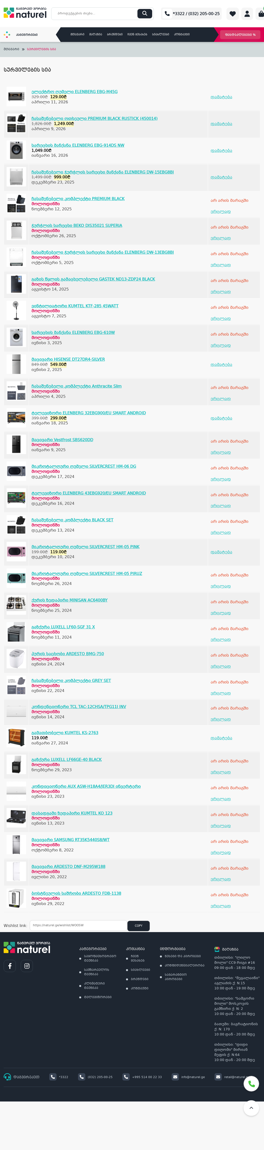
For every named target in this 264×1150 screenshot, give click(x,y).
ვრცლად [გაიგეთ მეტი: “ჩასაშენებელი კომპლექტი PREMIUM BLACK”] (221, 212)
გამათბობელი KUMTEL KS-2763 (64, 733)
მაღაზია (95, 35)
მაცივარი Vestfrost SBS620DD (62, 440)
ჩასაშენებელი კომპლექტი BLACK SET (72, 520)
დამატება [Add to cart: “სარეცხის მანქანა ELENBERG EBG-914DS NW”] (221, 151)
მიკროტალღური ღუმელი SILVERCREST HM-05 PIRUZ (86, 574)
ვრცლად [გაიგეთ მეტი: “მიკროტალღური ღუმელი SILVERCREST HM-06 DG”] (221, 479)
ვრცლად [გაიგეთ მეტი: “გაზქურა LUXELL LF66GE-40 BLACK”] (221, 772)
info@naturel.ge (188, 1077)
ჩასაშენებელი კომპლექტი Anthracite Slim (76, 386)
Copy (138, 926)
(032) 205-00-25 (95, 1077)
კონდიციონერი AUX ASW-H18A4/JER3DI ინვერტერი (86, 787)
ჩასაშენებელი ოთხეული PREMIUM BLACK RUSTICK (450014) (94, 119)
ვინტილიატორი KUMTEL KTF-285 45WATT (74, 306)
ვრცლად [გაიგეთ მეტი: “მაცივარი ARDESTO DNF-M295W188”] (221, 879)
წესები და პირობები (183, 956)
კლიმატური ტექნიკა (94, 986)
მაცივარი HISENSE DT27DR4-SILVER (68, 360)
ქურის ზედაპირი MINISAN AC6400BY (69, 600)
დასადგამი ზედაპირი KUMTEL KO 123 (71, 813)
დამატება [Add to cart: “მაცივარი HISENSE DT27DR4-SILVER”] (221, 365)
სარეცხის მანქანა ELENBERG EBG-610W (73, 333)
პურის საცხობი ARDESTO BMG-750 (67, 654)
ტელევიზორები (98, 997)
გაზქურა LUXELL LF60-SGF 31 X (63, 627)
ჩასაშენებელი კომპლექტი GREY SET (71, 681)
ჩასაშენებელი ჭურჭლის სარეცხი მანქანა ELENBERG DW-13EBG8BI (102, 253)
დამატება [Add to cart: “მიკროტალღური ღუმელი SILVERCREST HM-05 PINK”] (221, 552)
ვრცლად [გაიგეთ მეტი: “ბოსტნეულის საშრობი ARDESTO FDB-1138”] (221, 906)
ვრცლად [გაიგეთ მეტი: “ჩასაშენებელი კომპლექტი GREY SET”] (221, 693)
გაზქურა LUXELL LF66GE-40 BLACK (66, 760)
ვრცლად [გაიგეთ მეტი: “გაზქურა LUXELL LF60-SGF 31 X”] (221, 640)
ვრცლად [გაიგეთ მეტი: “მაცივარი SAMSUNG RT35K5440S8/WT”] (221, 853)
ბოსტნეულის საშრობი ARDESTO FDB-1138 (76, 894)
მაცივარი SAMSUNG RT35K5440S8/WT (70, 840)
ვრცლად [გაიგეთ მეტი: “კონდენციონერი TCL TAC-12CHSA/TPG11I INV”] (221, 719)
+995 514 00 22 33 (142, 1077)
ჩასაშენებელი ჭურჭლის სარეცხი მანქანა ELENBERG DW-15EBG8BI (102, 172)
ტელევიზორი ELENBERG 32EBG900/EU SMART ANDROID (88, 413)
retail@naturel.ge (232, 1077)
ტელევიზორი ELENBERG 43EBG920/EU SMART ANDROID (88, 493)
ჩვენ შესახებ (137, 35)
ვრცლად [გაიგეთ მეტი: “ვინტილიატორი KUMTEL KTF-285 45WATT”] (221, 319)
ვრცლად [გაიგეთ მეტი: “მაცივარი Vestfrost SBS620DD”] (221, 452)
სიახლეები (160, 35)
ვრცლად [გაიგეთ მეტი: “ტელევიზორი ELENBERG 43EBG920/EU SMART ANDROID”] (221, 506)
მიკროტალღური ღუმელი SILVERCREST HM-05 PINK (85, 547)
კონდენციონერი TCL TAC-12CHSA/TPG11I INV (78, 707)
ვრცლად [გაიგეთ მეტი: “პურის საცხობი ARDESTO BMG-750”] (221, 666)
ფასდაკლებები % (240, 35)
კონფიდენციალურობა (185, 966)
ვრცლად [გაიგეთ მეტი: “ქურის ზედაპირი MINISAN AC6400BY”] (221, 613)
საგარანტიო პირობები (176, 977)
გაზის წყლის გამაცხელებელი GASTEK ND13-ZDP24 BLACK (93, 279)
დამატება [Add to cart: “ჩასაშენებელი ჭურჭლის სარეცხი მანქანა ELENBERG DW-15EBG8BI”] (221, 177)
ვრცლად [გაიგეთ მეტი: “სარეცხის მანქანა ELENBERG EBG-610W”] (221, 345)
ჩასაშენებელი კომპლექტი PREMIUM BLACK (78, 199)
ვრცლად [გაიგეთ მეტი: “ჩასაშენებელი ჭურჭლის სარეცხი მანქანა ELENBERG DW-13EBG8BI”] (221, 265)
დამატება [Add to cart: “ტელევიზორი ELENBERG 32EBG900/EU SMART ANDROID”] (221, 418)
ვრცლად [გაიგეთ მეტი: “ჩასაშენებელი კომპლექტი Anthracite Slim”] (221, 399)
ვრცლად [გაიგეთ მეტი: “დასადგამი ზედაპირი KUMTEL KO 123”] (221, 826)
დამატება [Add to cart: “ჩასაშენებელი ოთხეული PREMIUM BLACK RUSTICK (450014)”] (221, 124)
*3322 (58, 1077)
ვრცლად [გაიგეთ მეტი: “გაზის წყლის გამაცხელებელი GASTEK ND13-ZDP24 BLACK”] (221, 292)
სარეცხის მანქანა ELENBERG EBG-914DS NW (77, 146)
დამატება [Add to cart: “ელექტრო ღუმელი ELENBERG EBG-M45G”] (221, 97)
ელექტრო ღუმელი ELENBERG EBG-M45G (74, 92)
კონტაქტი (182, 35)
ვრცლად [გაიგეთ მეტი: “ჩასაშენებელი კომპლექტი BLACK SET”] (221, 533)
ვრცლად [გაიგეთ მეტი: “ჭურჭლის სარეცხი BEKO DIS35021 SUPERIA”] (221, 238)
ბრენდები (115, 35)
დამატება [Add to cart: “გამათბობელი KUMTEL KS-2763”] (221, 738)
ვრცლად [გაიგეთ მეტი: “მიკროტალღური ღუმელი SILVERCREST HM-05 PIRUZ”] (221, 586)
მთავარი (77, 35)
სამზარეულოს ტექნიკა (96, 972)
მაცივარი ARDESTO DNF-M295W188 (68, 867)
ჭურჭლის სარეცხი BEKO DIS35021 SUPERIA (76, 226)
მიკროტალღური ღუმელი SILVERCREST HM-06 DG (83, 467)
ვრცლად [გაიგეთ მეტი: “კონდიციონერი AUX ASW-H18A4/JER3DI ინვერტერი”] (221, 799)
